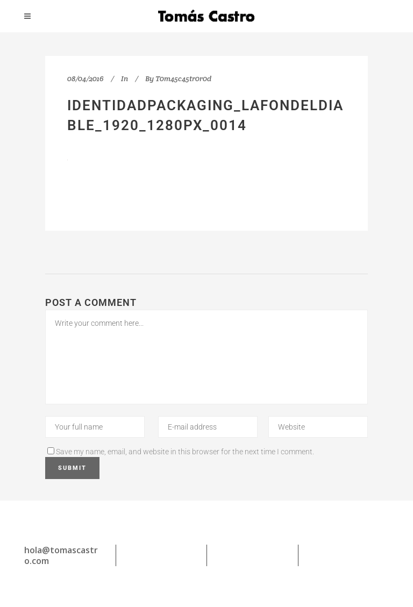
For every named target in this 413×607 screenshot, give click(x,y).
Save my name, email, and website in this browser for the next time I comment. (185, 451)
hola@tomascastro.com (61, 555)
